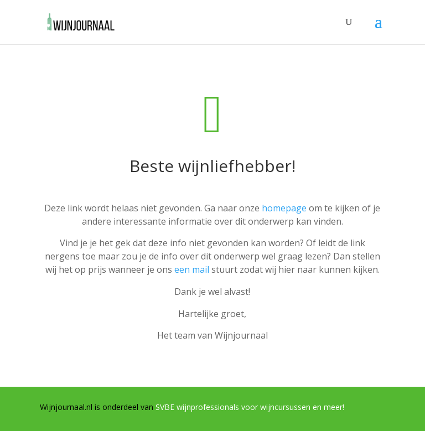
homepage (284, 208)
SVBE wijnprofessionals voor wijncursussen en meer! (250, 407)
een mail (191, 269)
